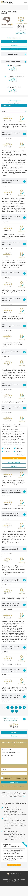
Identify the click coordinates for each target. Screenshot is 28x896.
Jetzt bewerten (14, 41)
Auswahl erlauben (14, 462)
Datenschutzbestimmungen (15, 786)
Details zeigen (20, 455)
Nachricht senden (14, 782)
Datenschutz (22, 879)
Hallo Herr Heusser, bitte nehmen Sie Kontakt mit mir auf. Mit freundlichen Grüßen (14, 756)
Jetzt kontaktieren (14, 49)
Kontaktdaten (17, 54)
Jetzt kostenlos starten (14, 865)
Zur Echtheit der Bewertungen (14, 38)
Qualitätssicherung (15, 879)
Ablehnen (14, 466)
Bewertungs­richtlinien (7, 879)
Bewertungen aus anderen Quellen (21, 32)
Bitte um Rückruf (7, 778)
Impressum (14, 880)
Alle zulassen (14, 458)
